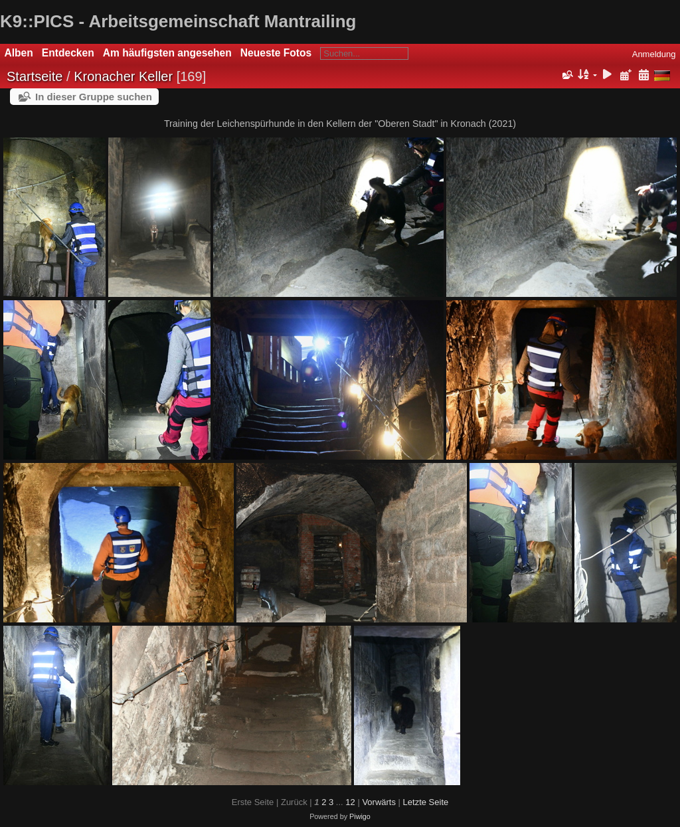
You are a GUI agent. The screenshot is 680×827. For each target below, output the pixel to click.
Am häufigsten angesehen (167, 52)
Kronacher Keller (123, 76)
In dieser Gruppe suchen (93, 96)
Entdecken (68, 52)
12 (350, 802)
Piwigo (360, 816)
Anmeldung (654, 54)
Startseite (34, 76)
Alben (19, 52)
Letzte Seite (426, 802)
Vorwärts (379, 802)
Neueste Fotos (275, 52)
